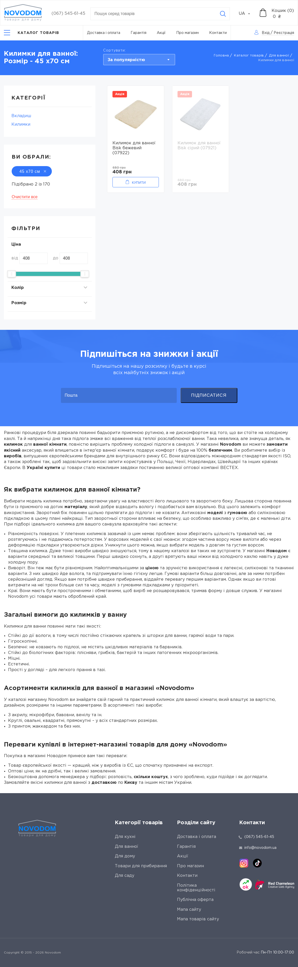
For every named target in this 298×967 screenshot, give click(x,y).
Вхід (265, 32)
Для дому (125, 856)
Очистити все (25, 197)
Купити (139, 182)
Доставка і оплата (103, 32)
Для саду (124, 876)
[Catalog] (31, 33)
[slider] (11, 274)
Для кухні (125, 837)
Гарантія (138, 32)
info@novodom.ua (257, 847)
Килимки (20, 124)
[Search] (223, 14)
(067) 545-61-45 (68, 14)
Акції (161, 32)
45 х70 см (31, 171)
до (55, 258)
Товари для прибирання (141, 866)
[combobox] (247, 14)
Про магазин (187, 32)
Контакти (218, 32)
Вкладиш (21, 116)
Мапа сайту (189, 910)
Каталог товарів (249, 55)
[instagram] (244, 863)
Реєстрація (284, 32)
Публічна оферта (195, 900)
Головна (221, 55)
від (14, 258)
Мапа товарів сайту (198, 919)
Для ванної (279, 55)
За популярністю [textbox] (126, 60)
